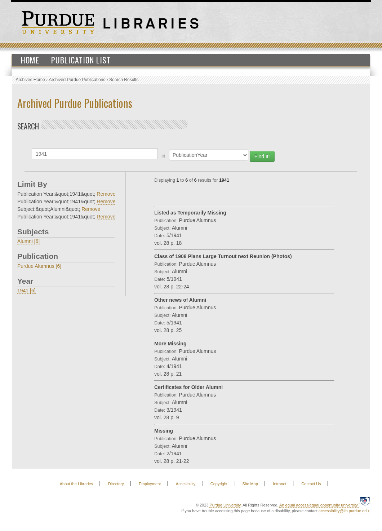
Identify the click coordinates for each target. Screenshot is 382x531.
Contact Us (311, 484)
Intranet (279, 484)
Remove (106, 194)
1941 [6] (26, 290)
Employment (150, 484)
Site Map (250, 484)
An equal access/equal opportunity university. (319, 505)
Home (30, 60)
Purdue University (224, 505)
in (163, 156)
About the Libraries (76, 484)
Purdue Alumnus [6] (39, 266)
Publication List (81, 60)
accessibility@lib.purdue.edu (344, 511)
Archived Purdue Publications (77, 79)
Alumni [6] (28, 241)
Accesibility (185, 484)
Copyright (218, 484)
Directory (116, 484)
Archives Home (30, 79)
